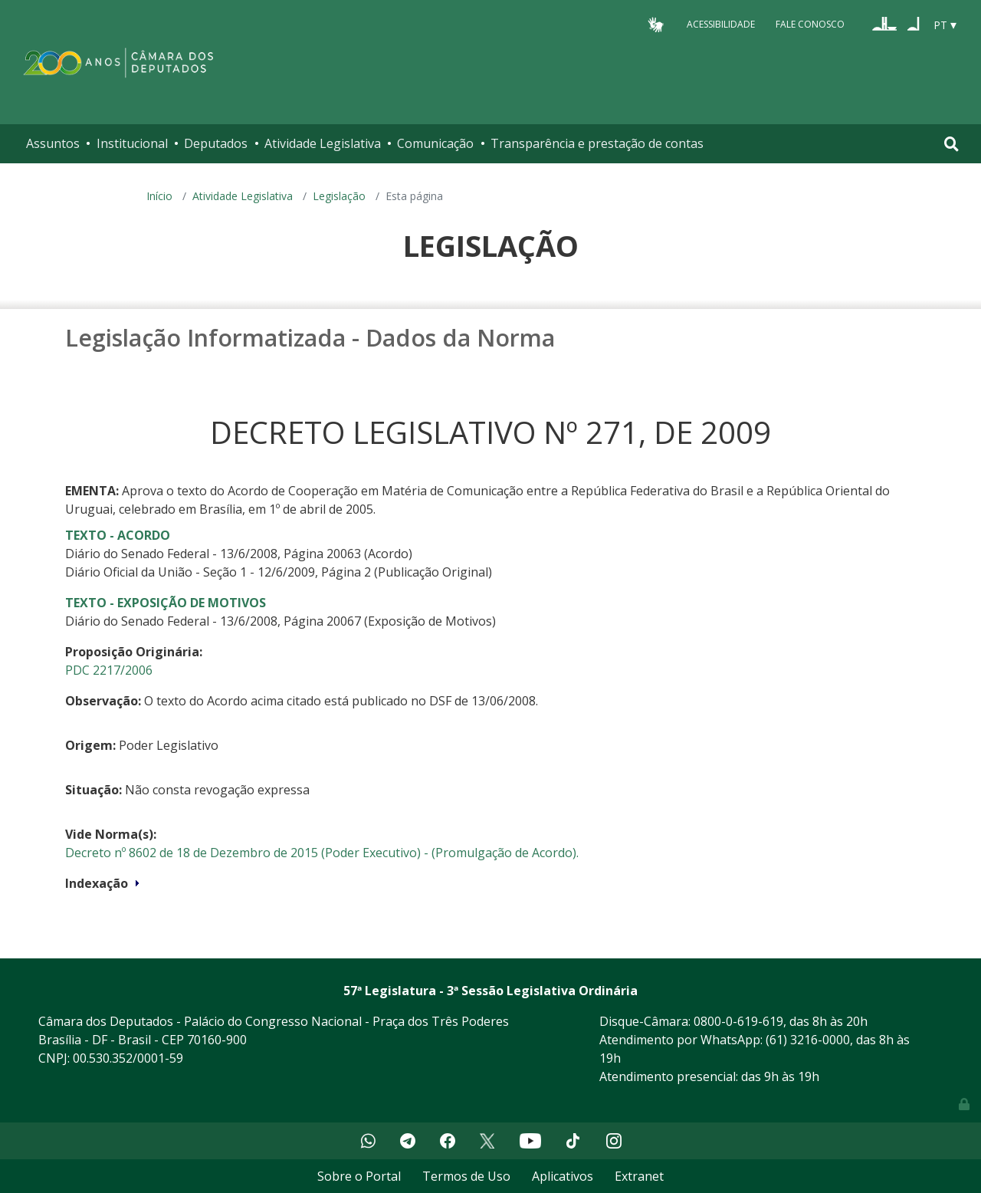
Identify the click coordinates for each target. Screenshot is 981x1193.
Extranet (639, 1176)
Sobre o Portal (359, 1176)
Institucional (132, 143)
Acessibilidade (721, 24)
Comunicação (435, 143)
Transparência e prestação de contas (597, 143)
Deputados (216, 143)
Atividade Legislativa (322, 143)
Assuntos (53, 143)
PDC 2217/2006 (109, 670)
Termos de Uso (466, 1176)
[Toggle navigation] (951, 144)
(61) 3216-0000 (808, 1039)
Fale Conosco (810, 24)
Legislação (339, 196)
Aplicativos (562, 1176)
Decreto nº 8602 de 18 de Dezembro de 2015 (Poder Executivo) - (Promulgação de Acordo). (322, 852)
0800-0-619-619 (738, 1021)
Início (159, 196)
